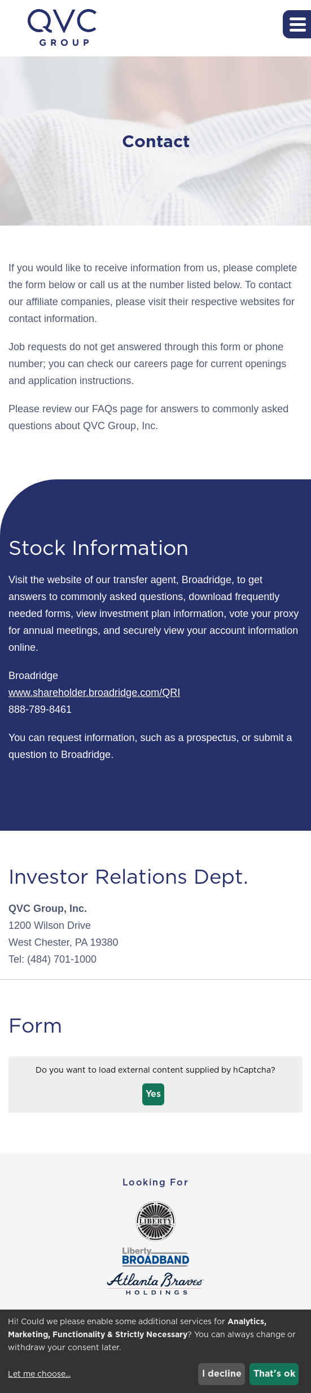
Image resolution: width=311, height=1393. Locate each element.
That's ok (274, 1373)
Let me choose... (39, 1373)
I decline (222, 1373)
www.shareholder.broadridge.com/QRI (94, 692)
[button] (297, 24)
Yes (153, 1093)
